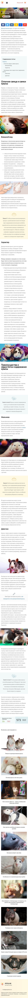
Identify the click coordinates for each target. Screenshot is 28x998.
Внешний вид (8, 65)
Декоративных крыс (7, 28)
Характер (7, 67)
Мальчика (7, 73)
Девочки (7, 75)
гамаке (24, 427)
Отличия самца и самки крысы (11, 63)
